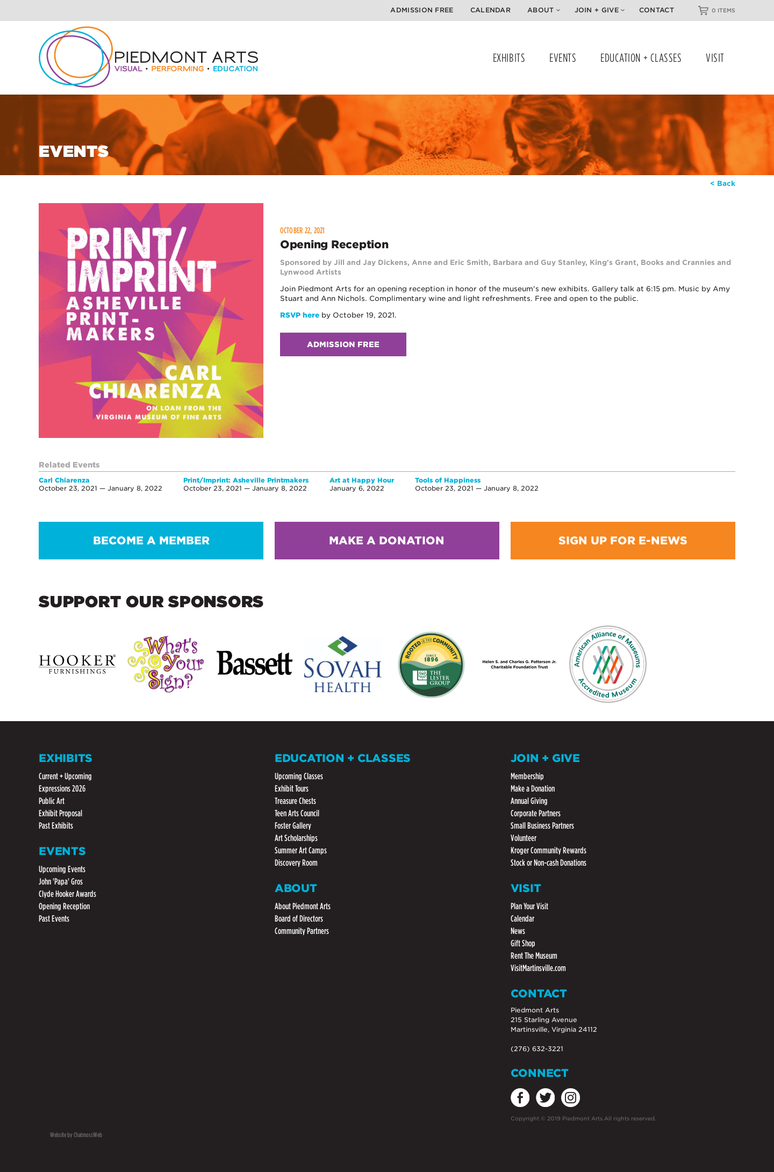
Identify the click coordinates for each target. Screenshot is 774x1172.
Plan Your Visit (529, 906)
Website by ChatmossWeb (76, 1135)
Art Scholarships (296, 838)
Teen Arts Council (297, 813)
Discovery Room (296, 863)
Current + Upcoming (65, 776)
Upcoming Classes (299, 776)
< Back (722, 183)
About (543, 10)
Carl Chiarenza (64, 480)
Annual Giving (529, 801)
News (518, 931)
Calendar (490, 10)
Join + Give (600, 10)
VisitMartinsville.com (538, 968)
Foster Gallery (293, 826)
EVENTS (562, 57)
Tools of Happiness (448, 480)
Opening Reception (64, 906)
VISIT (715, 57)
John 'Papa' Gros (61, 881)
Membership (527, 776)
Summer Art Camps (301, 850)
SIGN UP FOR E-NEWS (622, 540)
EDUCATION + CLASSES (641, 57)
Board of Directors (299, 919)
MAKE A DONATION (387, 540)
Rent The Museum (534, 956)
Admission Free (421, 10)
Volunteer (523, 838)
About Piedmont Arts (303, 906)
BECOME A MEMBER (151, 540)
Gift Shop (523, 943)
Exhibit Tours (292, 788)
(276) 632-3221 (537, 1049)
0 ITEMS (723, 10)
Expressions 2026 (62, 788)
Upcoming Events (62, 869)
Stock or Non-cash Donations (548, 863)
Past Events (54, 919)
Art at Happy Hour (361, 480)
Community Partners (302, 931)
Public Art (51, 801)
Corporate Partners (536, 813)
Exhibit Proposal (60, 813)
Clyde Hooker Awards (67, 894)
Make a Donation (533, 788)
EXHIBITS (509, 57)
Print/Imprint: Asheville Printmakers (246, 480)
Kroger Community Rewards (548, 850)
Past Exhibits (56, 826)
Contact (656, 10)
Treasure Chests (295, 801)
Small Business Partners (542, 826)
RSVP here (299, 315)
